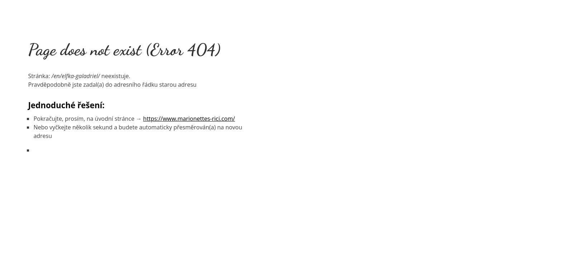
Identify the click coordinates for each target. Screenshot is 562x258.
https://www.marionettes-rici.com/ (189, 119)
